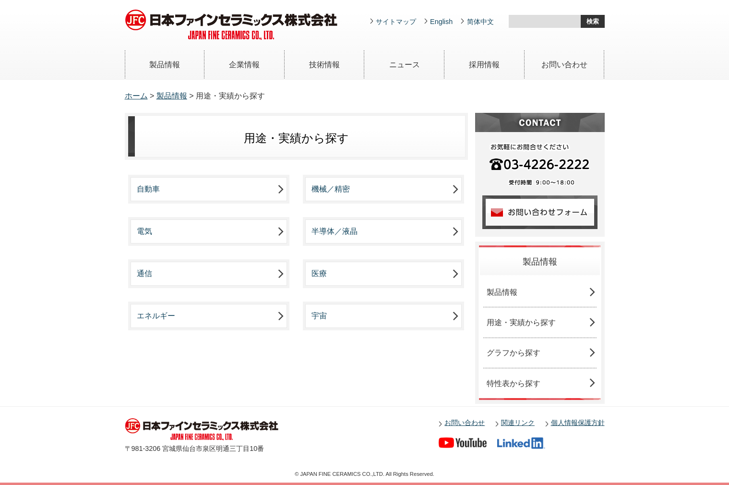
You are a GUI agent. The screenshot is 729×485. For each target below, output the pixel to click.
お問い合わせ (564, 65)
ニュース (404, 65)
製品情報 (164, 65)
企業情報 (244, 65)
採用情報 (484, 65)
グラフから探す (513, 353)
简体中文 (480, 21)
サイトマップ (396, 21)
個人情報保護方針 (578, 422)
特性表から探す (513, 383)
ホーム (136, 96)
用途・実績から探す (521, 322)
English (441, 21)
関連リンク (518, 422)
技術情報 (324, 65)
